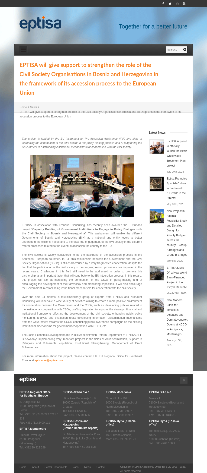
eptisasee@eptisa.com (49, 360)
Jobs (75, 467)
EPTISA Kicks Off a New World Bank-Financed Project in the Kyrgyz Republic (177, 277)
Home (23, 107)
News (33, 107)
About (35, 467)
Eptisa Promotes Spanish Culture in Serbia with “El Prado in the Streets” (177, 188)
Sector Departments (56, 467)
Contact (101, 467)
